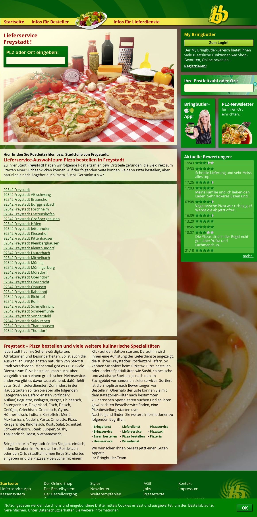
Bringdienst (102, 426)
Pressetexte (154, 493)
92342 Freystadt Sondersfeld (27, 316)
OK (245, 508)
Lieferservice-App (15, 488)
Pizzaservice (159, 426)
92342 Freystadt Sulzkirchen (27, 320)
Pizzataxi (156, 431)
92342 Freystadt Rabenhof (25, 291)
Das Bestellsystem (59, 488)
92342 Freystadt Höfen (22, 223)
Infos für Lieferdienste (137, 22)
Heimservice (103, 441)
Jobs (147, 488)
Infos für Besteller (50, 22)
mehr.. (248, 256)
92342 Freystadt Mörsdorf (25, 272)
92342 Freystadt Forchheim (26, 209)
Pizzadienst (130, 441)
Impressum (188, 488)
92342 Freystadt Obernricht (26, 282)
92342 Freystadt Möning (24, 262)
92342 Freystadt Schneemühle (29, 311)
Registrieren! (195, 66)
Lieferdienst (131, 426)
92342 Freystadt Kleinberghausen (31, 243)
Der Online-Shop (58, 483)
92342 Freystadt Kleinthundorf (29, 248)
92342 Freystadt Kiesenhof (26, 233)
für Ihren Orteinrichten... (238, 122)
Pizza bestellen (133, 436)
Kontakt (185, 483)
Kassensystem (12, 493)
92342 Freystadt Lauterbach (27, 252)
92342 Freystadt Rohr (21, 301)
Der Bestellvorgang (60, 493)
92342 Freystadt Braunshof (26, 199)
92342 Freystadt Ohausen (25, 286)
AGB (147, 483)
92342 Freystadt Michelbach (27, 257)
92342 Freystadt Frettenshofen (29, 214)
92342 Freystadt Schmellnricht (29, 306)
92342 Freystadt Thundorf (25, 330)
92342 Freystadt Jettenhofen (27, 228)
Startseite (14, 22)
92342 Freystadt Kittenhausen (28, 238)
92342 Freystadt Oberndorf (26, 277)
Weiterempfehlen (105, 493)
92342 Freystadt (17, 189)
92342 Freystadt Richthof (24, 296)
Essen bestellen (105, 436)
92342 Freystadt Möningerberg (29, 267)
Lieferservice (131, 431)
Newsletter (100, 488)
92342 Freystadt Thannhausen (29, 325)
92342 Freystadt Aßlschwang (27, 194)
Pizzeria (156, 436)
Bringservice (103, 431)
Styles (95, 483)
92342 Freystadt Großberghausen (32, 218)
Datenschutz (49, 510)
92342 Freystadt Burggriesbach (29, 204)
